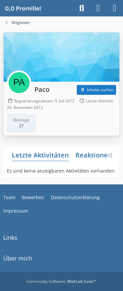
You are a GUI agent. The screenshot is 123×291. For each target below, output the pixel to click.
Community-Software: (61, 281)
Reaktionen (93, 155)
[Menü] (114, 8)
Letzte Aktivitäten (40, 155)
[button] (96, 90)
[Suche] (81, 8)
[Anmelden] (98, 8)
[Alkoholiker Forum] (23, 8)
